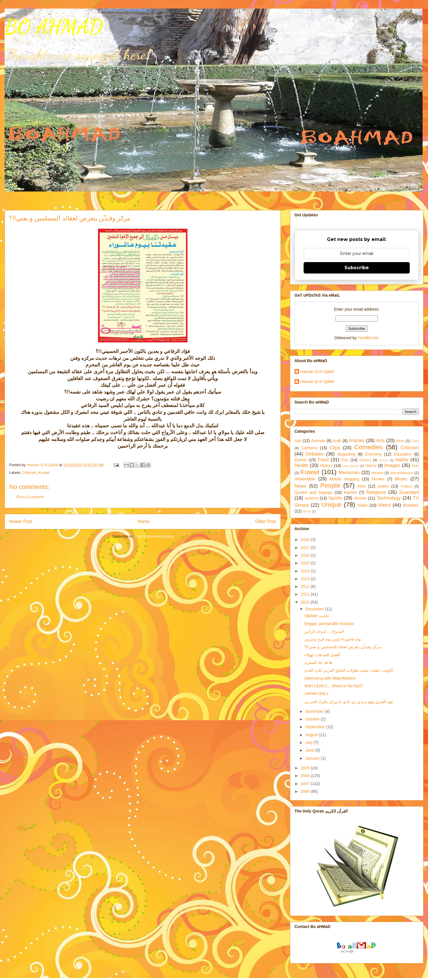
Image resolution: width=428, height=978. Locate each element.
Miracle (377, 473)
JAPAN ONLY (316, 693)
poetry (383, 486)
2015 (306, 563)
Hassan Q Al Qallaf (317, 371)
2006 (306, 791)
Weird (384, 505)
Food (323, 459)
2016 (306, 555)
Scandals (409, 492)
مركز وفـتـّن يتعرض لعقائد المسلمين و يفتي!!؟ (342, 646)
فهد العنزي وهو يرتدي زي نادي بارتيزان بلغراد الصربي (348, 701)
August (312, 734)
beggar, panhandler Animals (329, 623)
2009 (306, 768)
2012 (306, 586)
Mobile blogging (344, 479)
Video (363, 505)
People (330, 485)
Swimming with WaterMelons (330, 678)
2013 (306, 578)
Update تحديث (316, 615)
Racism (350, 492)
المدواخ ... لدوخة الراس (324, 631)
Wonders (411, 505)
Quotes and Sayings (313, 492)
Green (383, 460)
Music (401, 479)
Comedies (368, 447)
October (313, 719)
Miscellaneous (401, 473)
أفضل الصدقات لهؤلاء (322, 654)
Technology (389, 498)
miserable (304, 479)
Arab (337, 440)
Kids (415, 466)
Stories (360, 498)
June (310, 750)
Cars (415, 441)
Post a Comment (30, 497)
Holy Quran (350, 466)
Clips (335, 447)
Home (144, 521)
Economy (373, 454)
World (307, 511)
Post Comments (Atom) (154, 536)
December (315, 609)
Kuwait (44, 472)
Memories (349, 472)
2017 (306, 547)
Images (392, 465)
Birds (400, 441)
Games (365, 460)
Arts (380, 440)
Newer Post (20, 521)
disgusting (346, 454)
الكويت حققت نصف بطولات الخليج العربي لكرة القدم (348, 670)
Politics (406, 486)
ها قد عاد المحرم (318, 662)
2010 (306, 602)
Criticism (29, 472)
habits (401, 459)
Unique (331, 504)
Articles (357, 440)
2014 (306, 571)
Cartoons (309, 448)
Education (402, 454)
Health (301, 465)
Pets (362, 486)
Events (300, 460)
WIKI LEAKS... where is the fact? (333, 686)
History (326, 465)
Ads (297, 440)
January (313, 758)
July (309, 742)
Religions (376, 492)
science (311, 498)
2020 (306, 539)
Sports (335, 498)
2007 (306, 783)
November (315, 711)
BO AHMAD (54, 27)
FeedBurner (368, 338)
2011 (306, 594)
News (300, 486)
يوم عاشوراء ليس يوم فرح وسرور (332, 639)
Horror (371, 465)
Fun (345, 460)
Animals (318, 440)
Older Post (265, 521)
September (315, 726)
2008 (306, 775)
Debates (315, 454)
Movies (378, 479)
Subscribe (356, 267)
